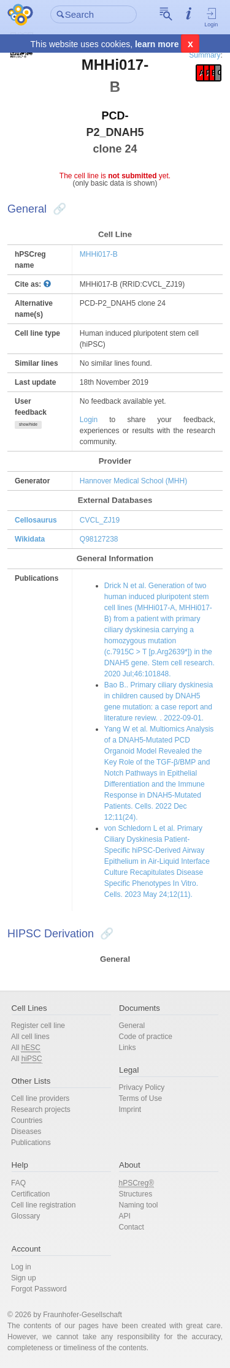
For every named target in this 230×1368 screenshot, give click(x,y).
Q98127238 (99, 539)
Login (211, 17)
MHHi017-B (99, 254)
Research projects (41, 1109)
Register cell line (38, 1025)
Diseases (26, 1131)
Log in (21, 1267)
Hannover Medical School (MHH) (133, 481)
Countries (26, 1120)
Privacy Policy (142, 1087)
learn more (157, 44)
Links (127, 1047)
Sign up (23, 1278)
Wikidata (30, 539)
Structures (136, 1194)
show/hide (28, 424)
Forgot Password (39, 1289)
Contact (131, 1227)
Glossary (25, 1216)
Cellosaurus (36, 520)
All (25, 1047)
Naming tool (138, 1205)
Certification (30, 1194)
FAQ (18, 1183)
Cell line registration (43, 1205)
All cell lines (30, 1036)
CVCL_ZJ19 (100, 520)
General (132, 1025)
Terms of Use (141, 1098)
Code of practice (145, 1036)
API (125, 1216)
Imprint (130, 1109)
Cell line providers (40, 1098)
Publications (31, 1142)
